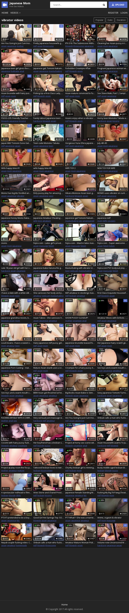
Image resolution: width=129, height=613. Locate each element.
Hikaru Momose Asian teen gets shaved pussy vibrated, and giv (80, 193)
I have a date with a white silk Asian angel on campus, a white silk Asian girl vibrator (16, 292)
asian (4, 46)
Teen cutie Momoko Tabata (46, 143)
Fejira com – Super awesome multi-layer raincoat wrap (112, 243)
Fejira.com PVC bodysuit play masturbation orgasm (112, 268)
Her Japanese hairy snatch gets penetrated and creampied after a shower (112, 342)
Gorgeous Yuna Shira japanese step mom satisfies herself (80, 143)
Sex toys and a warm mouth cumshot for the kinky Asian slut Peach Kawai (112, 367)
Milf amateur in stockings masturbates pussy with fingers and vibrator (80, 292)
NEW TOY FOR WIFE (106, 168)
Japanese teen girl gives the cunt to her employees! (16, 68)
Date (110, 19)
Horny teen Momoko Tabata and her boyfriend (112, 118)
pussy (47, 445)
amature (47, 220)
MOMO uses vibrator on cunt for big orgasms (112, 193)
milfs (105, 220)
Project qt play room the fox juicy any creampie (16, 467)
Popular (99, 19)
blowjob (69, 46)
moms (4, 243)
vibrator (20, 195)
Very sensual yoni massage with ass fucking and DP (48, 417)
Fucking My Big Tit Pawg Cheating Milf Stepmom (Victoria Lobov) (112, 492)
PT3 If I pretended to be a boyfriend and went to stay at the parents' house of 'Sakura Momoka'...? (16, 517)
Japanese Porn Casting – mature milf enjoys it (16, 367)
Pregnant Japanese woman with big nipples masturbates (112, 68)
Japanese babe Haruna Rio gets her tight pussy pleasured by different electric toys (48, 268)
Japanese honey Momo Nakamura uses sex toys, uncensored (16, 218)
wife (35, 220)
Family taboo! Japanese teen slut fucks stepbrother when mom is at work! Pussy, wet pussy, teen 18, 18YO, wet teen (48, 118)
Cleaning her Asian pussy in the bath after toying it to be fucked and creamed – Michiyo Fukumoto (112, 43)
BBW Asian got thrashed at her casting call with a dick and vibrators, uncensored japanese (48, 392)
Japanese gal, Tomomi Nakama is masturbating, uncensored (48, 68)
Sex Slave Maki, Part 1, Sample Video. (112, 93)
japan (17, 145)
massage (43, 245)
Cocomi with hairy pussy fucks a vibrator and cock (16, 442)
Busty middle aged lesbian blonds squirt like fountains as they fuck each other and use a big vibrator (112, 467)
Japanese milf (104, 218)
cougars (111, 220)
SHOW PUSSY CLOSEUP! (76, 317)
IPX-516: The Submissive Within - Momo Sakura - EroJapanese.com (80, 43)
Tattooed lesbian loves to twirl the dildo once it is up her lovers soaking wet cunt (48, 467)
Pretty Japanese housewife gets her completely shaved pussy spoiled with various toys (48, 43)
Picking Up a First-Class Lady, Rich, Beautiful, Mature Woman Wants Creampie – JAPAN (48, 93)
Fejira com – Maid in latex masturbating (80, 243)
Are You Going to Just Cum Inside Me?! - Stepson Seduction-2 (80, 417)
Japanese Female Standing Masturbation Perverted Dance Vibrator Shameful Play (80, 492)
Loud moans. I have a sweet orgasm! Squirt (16, 342)
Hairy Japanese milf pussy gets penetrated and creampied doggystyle (48, 342)
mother (20, 46)
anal (22, 71)
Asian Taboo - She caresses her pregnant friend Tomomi (48, 317)
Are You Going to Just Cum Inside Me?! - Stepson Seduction (16, 43)
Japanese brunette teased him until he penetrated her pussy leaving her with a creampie (80, 342)
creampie (20, 270)
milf (35, 46)
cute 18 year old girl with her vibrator (16, 268)
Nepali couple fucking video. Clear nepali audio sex (16, 542)
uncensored (88, 220)
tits (85, 495)
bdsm (112, 245)
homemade (21, 545)
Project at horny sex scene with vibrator (80, 442)
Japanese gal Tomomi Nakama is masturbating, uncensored (80, 218)
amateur (37, 295)
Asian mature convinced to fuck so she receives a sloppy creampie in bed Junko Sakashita (80, 93)
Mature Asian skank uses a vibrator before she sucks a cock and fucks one (48, 367)
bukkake (15, 71)
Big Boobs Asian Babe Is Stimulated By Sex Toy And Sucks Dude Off (80, 392)
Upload (117, 4)
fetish (51, 245)
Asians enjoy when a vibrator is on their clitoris (80, 118)
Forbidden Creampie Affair (78, 68)
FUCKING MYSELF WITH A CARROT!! (16, 417)
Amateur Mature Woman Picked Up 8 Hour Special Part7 (80, 542)
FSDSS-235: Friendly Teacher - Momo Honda (16, 118)
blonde (40, 445)
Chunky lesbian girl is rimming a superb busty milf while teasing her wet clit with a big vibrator (80, 467)
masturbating (55, 71)
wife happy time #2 (42, 168)
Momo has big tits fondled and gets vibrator (16, 193)
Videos (16, 12)
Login (123, 12)
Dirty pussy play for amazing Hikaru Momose (48, 193)
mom (105, 46)
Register (113, 12)
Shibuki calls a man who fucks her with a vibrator (112, 417)
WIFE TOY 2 (70, 168)
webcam (74, 270)
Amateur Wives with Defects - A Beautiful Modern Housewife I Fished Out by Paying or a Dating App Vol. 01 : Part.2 (112, 317)
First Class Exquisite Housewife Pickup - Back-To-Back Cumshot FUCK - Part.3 (112, 292)
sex (18, 220)
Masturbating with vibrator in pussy (80, 268)
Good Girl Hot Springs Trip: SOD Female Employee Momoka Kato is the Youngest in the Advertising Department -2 (48, 517)
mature (20, 470)
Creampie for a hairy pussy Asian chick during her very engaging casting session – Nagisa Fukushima (80, 367)
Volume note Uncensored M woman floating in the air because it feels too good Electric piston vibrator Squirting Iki (112, 542)
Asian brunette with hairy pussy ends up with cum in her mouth (16, 93)
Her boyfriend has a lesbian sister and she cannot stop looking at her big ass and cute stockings (48, 442)
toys (40, 220)
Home (5, 12)
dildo (18, 495)
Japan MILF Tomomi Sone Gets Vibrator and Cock (16, 143)
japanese (11, 46)
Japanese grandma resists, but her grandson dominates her (16, 317)
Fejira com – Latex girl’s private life (48, 243)
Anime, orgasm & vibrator (109, 517)
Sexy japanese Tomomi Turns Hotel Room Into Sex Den (112, 392)
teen (51, 145)
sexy (51, 195)
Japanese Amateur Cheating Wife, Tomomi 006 (48, 218)
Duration (121, 19)
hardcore (37, 121)
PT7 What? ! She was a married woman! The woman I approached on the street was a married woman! (80, 517)
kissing (22, 121)
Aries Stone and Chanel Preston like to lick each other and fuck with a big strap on (48, 492)
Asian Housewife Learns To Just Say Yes (112, 442)
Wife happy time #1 (10, 168)
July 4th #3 (102, 143)
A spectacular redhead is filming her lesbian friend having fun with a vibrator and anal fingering (16, 492)
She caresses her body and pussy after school (48, 292)
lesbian (72, 295)
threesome (48, 46)
